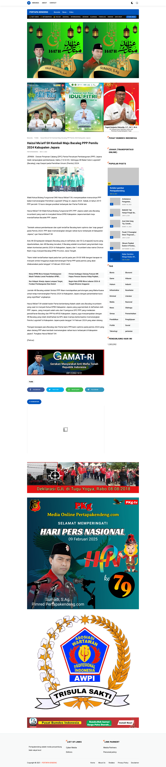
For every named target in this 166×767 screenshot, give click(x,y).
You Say (57, 17)
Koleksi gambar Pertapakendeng (117, 189)
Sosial (127, 325)
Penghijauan (130, 319)
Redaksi (112, 763)
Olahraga (93, 17)
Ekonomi (85, 17)
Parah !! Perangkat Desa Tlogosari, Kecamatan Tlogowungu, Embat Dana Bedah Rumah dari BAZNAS (129, 233)
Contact (53, 3)
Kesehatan (129, 290)
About (44, 3)
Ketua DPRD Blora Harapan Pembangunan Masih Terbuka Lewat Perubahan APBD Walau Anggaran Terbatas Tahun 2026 (45, 275)
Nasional (66, 17)
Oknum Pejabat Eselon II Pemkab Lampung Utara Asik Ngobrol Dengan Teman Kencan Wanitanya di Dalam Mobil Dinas (129, 244)
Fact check (34, 17)
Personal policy (110, 752)
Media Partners (110, 747)
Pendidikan (114, 319)
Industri (128, 284)
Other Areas (131, 17)
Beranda (35, 3)
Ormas (112, 314)
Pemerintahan (130, 314)
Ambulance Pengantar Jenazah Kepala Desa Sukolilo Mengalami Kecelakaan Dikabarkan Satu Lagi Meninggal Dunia (128, 200)
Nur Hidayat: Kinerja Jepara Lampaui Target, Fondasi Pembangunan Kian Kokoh (46, 282)
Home (92, 763)
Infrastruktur (114, 290)
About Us (101, 763)
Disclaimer (135, 763)
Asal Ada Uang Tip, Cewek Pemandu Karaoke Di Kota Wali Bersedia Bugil (129, 222)
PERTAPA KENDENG (38, 12)
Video (71, 12)
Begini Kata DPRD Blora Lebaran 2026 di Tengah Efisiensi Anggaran (84, 282)
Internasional (76, 17)
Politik (36, 138)
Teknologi (102, 17)
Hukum (112, 284)
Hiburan (110, 17)
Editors (69, 752)
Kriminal (113, 296)
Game (112, 278)
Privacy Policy (123, 763)
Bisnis (112, 273)
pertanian (128, 331)
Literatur (128, 296)
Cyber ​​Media (71, 747)
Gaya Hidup (118, 17)
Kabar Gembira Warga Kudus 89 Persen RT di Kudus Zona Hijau (129, 255)
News (64, 12)
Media (112, 302)
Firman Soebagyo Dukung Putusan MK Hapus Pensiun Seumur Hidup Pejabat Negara (83, 275)
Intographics (46, 17)
